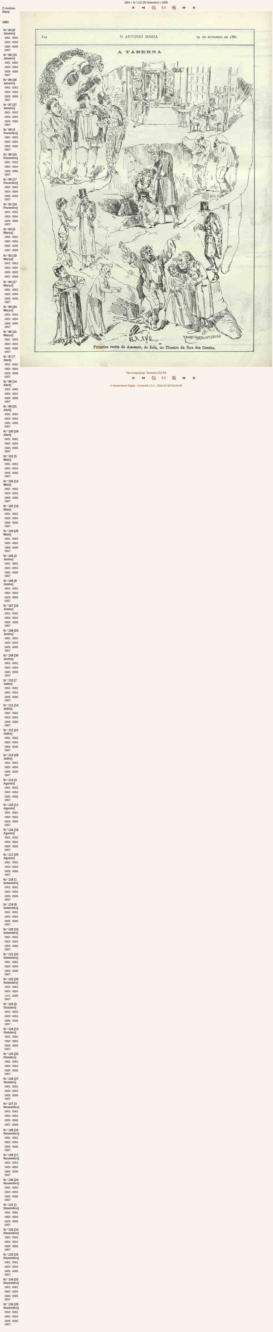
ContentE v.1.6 (146, 385)
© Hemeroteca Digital (122, 385)
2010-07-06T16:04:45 (169, 385)
